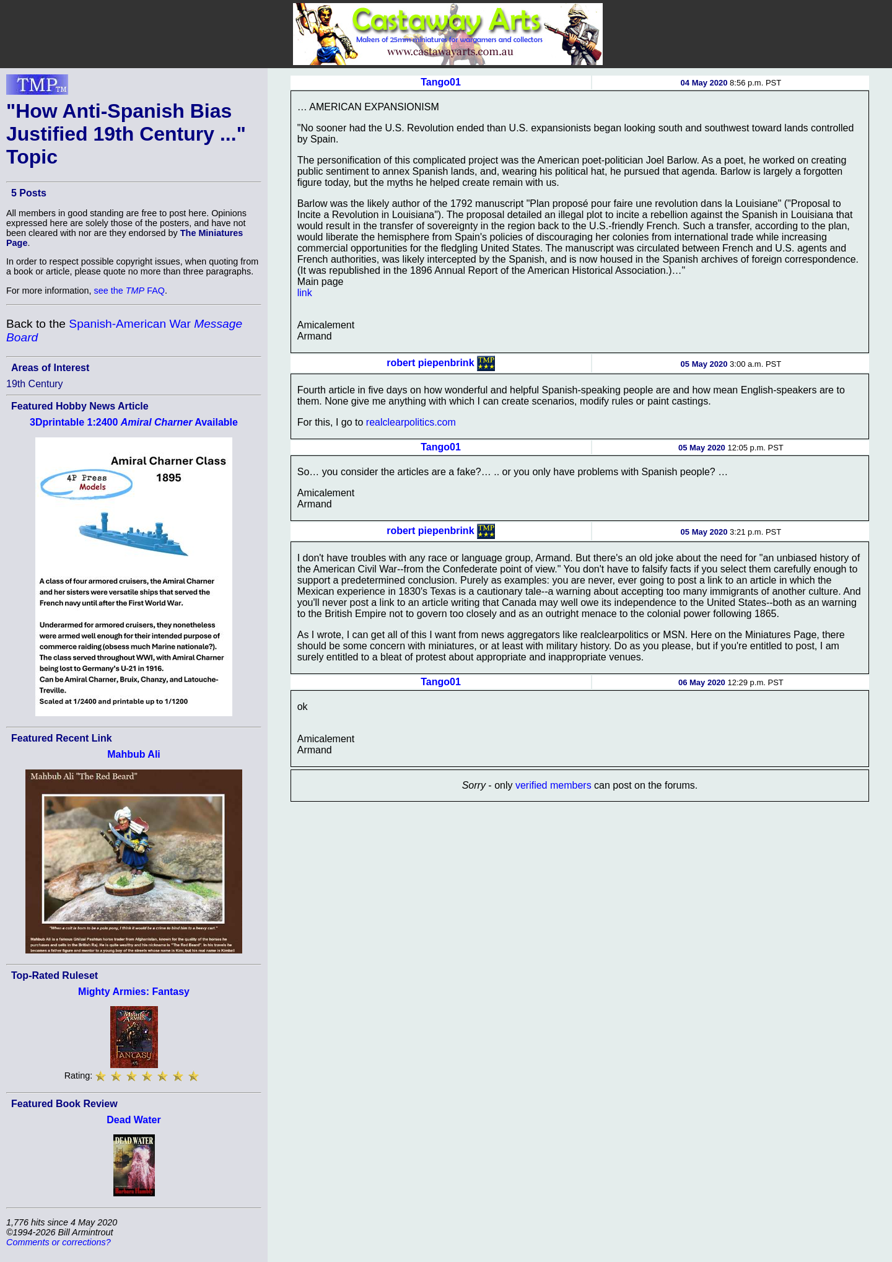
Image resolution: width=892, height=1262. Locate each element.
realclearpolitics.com (411, 422)
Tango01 (441, 82)
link (304, 292)
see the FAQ (129, 291)
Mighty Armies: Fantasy (134, 991)
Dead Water (133, 1120)
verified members (553, 785)
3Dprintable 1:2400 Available (134, 422)
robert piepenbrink (430, 362)
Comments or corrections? (58, 1242)
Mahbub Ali (133, 754)
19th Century (34, 384)
